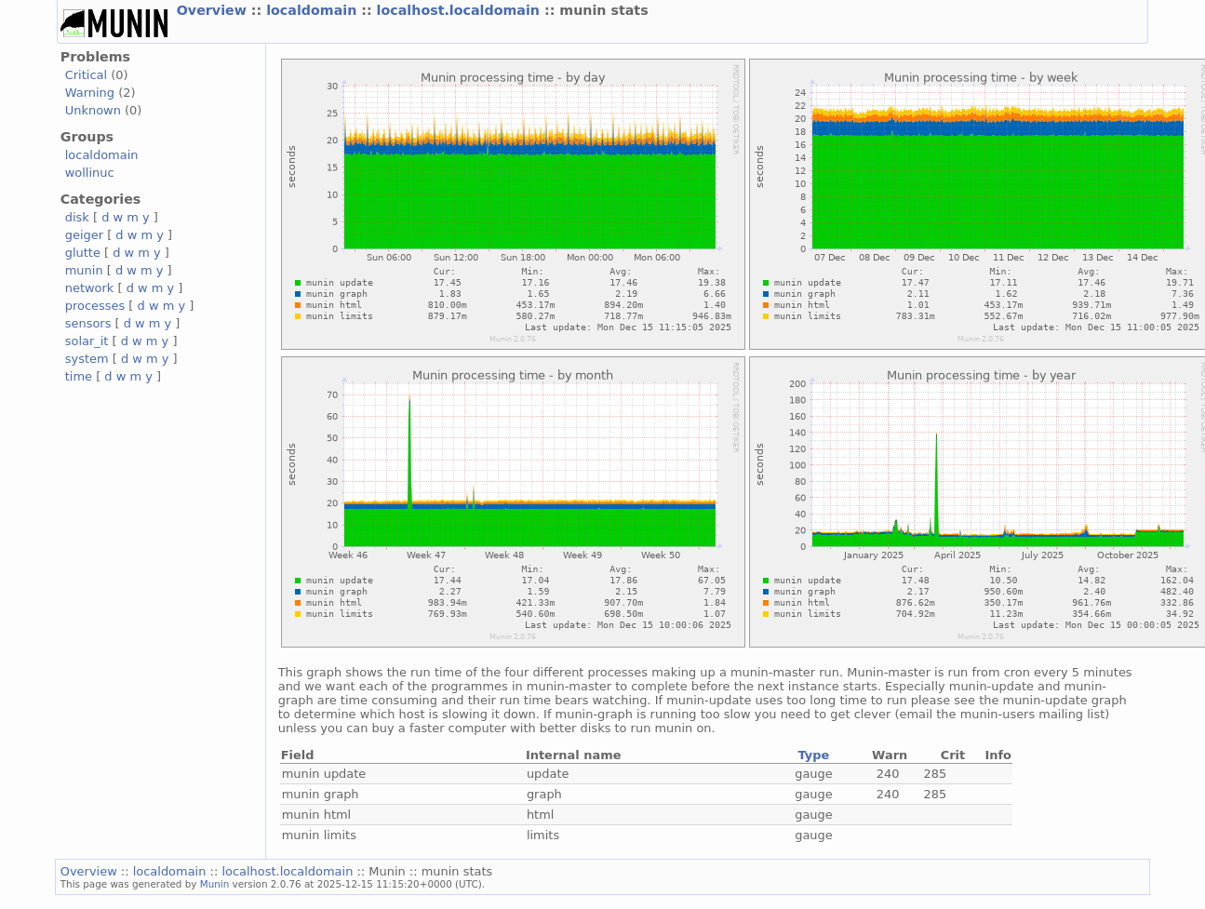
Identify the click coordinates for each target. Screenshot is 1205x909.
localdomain (313, 10)
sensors (88, 323)
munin (84, 270)
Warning (89, 93)
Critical (86, 75)
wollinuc (89, 173)
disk (77, 217)
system (87, 359)
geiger (84, 235)
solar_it (87, 341)
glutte (82, 253)
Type (814, 755)
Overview (214, 10)
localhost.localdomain (460, 10)
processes (95, 306)
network (89, 288)
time (78, 376)
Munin (215, 883)
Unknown (93, 110)
